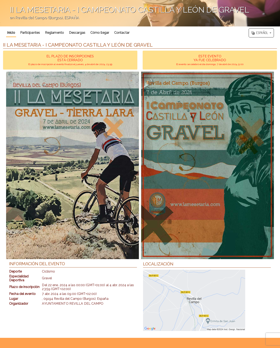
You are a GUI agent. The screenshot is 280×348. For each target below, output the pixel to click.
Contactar (121, 33)
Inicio (11, 33)
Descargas (77, 33)
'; (140, 13)
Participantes (30, 33)
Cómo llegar (99, 33)
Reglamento (54, 33)
